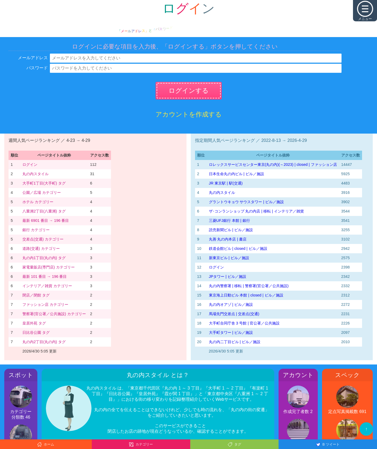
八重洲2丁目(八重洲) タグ (44, 211)
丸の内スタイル (35, 174)
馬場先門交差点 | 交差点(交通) (234, 314)
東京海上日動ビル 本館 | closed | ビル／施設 (246, 295)
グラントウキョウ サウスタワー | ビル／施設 (246, 202)
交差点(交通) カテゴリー (43, 239)
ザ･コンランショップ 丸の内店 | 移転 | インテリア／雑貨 (256, 211)
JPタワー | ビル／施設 (228, 276)
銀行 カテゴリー (36, 230)
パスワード (37, 68)
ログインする (189, 90)
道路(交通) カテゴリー (41, 248)
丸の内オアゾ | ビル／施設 (231, 304)
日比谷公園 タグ (36, 332)
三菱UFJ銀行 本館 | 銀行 (229, 220)
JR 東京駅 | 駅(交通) (226, 183)
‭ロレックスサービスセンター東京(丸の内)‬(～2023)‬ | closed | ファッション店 (273, 164)
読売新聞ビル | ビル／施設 (231, 230)
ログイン (29, 164)
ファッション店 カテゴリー (45, 304)
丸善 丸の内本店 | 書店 (228, 239)
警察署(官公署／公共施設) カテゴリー (54, 314)
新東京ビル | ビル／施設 (229, 258)
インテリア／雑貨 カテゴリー (47, 286)
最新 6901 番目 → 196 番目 (45, 220)
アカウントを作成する (189, 114)
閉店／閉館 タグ (36, 295)
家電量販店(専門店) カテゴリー (48, 267)
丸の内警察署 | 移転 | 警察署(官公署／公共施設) (249, 286)
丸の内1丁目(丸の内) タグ (44, 258)
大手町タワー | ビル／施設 (231, 332)
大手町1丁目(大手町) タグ (44, 183)
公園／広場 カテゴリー (41, 192)
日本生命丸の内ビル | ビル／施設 (236, 174)
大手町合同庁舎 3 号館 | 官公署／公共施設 (244, 323)
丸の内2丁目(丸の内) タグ (44, 342)
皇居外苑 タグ (34, 323)
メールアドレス (33, 57)
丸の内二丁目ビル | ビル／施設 (235, 342)
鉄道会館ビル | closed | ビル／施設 (238, 248)
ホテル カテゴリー (37, 202)
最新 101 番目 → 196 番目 (44, 276)
